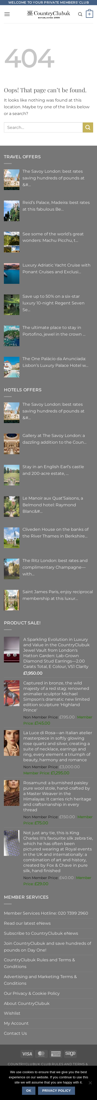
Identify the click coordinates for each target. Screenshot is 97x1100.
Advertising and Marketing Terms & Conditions (40, 980)
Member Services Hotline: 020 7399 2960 (46, 913)
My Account (16, 1023)
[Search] (80, 14)
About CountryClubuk (27, 1003)
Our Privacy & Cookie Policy (32, 993)
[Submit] (88, 127)
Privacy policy (56, 1091)
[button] (7, 14)
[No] (90, 1084)
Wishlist (12, 1013)
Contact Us (15, 1033)
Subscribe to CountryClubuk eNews (41, 933)
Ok (28, 1091)
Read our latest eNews (27, 923)
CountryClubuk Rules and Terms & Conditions (39, 963)
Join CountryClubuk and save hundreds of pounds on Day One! (47, 947)
